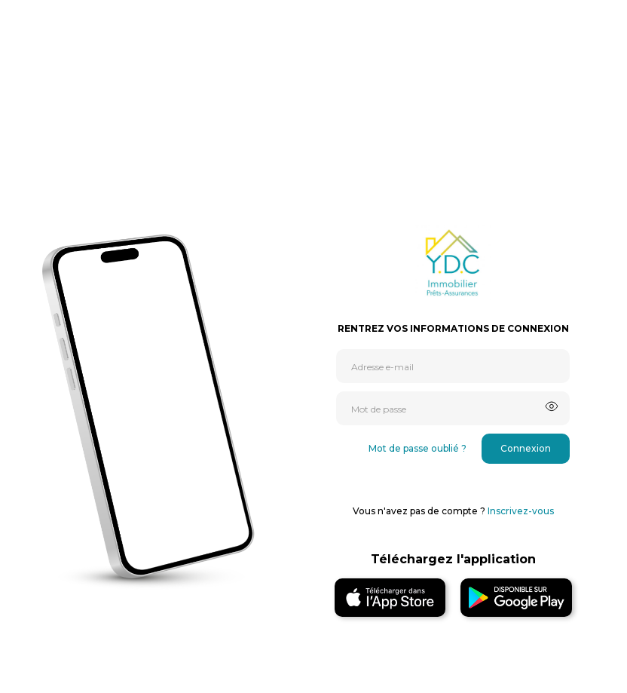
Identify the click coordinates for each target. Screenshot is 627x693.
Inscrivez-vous (521, 511)
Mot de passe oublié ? (417, 448)
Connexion (525, 448)
